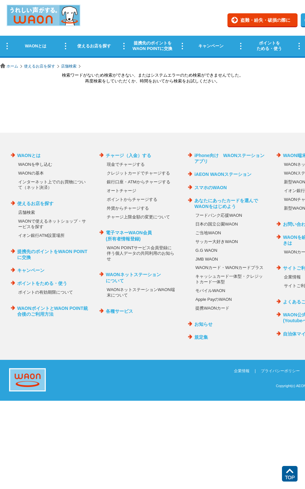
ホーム (12, 66)
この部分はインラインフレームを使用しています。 (152, 30)
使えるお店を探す (39, 66)
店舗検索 (69, 66)
